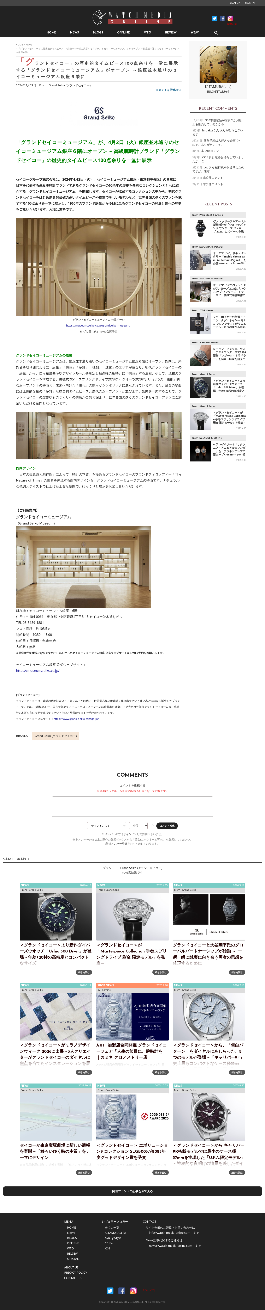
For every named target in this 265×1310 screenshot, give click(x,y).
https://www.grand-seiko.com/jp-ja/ (76, 719)
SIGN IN (250, 3)
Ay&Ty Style (113, 1238)
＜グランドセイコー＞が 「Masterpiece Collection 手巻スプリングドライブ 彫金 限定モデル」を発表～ (229, 417)
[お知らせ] (232, 24)
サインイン (130, 834)
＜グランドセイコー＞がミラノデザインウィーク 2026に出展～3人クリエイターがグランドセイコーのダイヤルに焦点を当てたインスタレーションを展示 (55, 1057)
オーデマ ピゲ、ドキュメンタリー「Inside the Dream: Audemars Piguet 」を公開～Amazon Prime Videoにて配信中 (229, 260)
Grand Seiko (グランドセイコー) (70, 85)
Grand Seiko (208, 374)
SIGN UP (235, 3)
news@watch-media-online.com (170, 1246)
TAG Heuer (206, 310)
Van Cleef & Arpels (211, 214)
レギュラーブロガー (115, 1221)
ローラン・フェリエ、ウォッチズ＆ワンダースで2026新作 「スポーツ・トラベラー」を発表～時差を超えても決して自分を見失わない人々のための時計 (229, 357)
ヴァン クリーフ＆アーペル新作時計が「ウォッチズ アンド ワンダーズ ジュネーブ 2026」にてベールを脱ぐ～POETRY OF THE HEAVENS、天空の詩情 (229, 230)
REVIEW (171, 32)
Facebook (214, 18)
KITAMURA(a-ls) (218, 86)
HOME (51, 32)
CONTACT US (73, 1278)
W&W (195, 32)
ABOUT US (71, 1267)
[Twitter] (223, 91)
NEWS (74, 32)
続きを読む (84, 972)
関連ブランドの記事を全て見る (132, 1191)
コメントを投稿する (168, 90)
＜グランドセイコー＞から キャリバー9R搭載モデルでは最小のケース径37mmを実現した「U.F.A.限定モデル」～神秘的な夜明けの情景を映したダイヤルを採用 (209, 1158)
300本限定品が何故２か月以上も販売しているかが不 (217, 122)
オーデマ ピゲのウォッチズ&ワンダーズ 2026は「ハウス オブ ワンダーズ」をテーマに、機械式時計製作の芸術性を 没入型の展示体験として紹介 (229, 293)
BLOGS (98, 32)
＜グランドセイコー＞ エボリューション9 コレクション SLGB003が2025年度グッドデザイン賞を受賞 (132, 1152)
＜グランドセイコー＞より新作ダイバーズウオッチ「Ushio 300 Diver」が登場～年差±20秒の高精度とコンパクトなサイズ (229, 387)
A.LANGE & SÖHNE (211, 437)
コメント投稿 (167, 825)
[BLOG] (212, 91)
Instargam (133, 1290)
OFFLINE (123, 32)
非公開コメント (211, 151)
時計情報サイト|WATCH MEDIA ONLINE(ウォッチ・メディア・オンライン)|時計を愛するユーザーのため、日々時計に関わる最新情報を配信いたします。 (132, 17)
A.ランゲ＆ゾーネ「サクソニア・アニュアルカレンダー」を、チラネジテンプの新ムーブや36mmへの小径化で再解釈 (229, 451)
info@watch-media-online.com (169, 1233)
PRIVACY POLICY (75, 1272)
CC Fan (109, 1243)
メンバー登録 (119, 843)
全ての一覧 (112, 1227)
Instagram (230, 18)
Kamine (106, 989)
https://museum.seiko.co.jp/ (37, 670)
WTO (147, 32)
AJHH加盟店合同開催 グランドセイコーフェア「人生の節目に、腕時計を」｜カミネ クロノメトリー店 (131, 1051)
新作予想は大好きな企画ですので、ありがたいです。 (216, 142)
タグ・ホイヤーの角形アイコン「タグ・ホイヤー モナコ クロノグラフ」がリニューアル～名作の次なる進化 (229, 322)
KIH (107, 1248)
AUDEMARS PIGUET (212, 246)
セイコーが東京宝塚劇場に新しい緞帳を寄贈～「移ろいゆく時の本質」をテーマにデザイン (55, 1152)
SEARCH (216, 33)
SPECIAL (73, 1259)
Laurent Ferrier (209, 342)
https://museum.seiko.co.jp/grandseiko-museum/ (98, 325)
